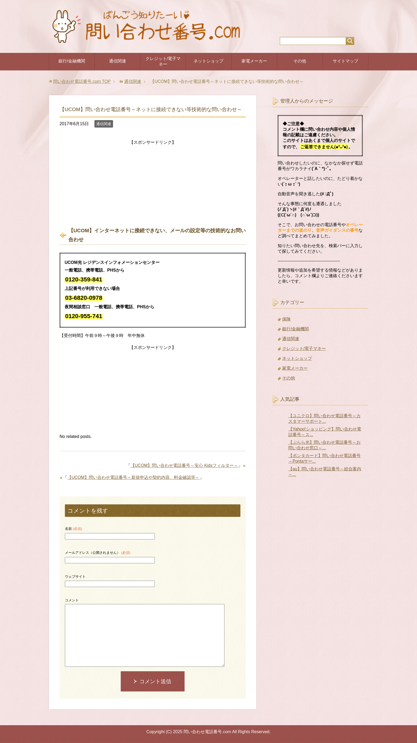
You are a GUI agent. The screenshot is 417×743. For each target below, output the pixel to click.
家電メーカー (254, 61)
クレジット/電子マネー (163, 61)
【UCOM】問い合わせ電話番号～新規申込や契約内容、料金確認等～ (133, 477)
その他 (299, 61)
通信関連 (117, 61)
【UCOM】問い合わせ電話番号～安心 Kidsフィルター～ (184, 465)
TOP (81, 81)
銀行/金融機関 (72, 61)
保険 (286, 319)
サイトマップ (345, 61)
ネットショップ (208, 61)
